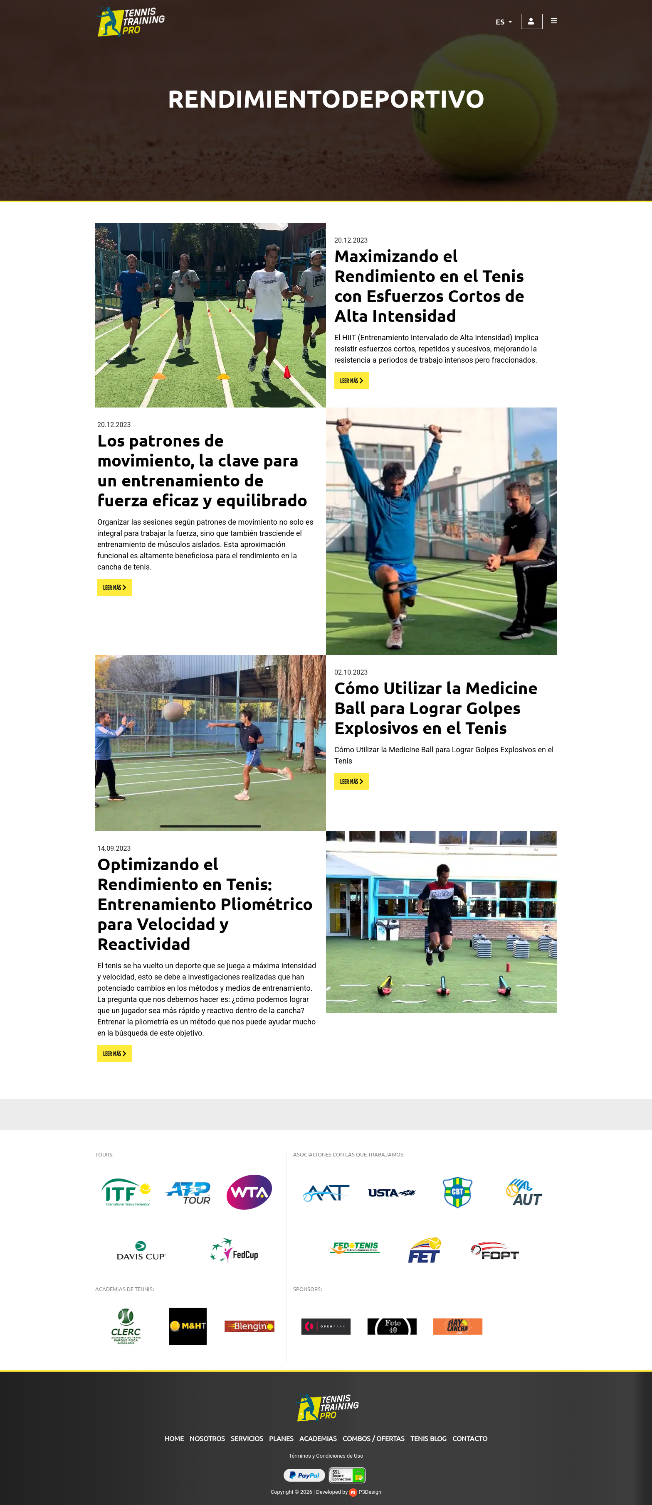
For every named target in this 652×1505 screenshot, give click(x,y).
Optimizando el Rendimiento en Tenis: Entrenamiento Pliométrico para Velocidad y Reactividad (205, 903)
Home (174, 1438)
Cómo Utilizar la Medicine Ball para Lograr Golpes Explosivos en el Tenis (436, 707)
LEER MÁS (351, 380)
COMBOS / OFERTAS (374, 1438)
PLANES (281, 1438)
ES (501, 21)
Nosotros (207, 1438)
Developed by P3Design (348, 1492)
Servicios (247, 1438)
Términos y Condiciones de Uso (326, 1456)
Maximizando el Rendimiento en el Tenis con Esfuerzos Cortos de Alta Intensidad (429, 285)
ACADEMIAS (318, 1438)
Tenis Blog (428, 1438)
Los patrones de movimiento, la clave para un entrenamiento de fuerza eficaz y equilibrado (202, 470)
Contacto (469, 1438)
